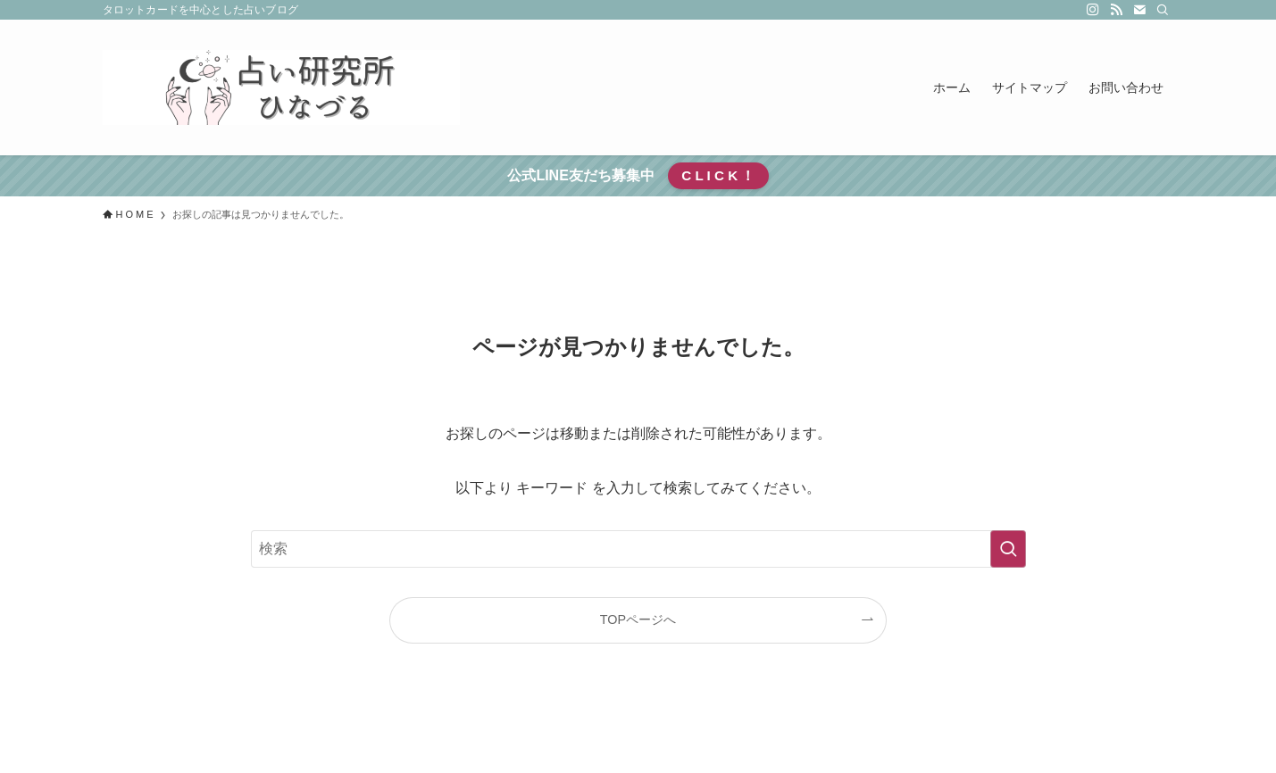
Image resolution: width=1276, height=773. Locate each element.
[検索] (1162, 10)
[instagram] (1093, 10)
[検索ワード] (638, 549)
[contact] (1139, 10)
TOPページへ (638, 619)
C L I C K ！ (718, 175)
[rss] (1116, 10)
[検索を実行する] (1008, 549)
